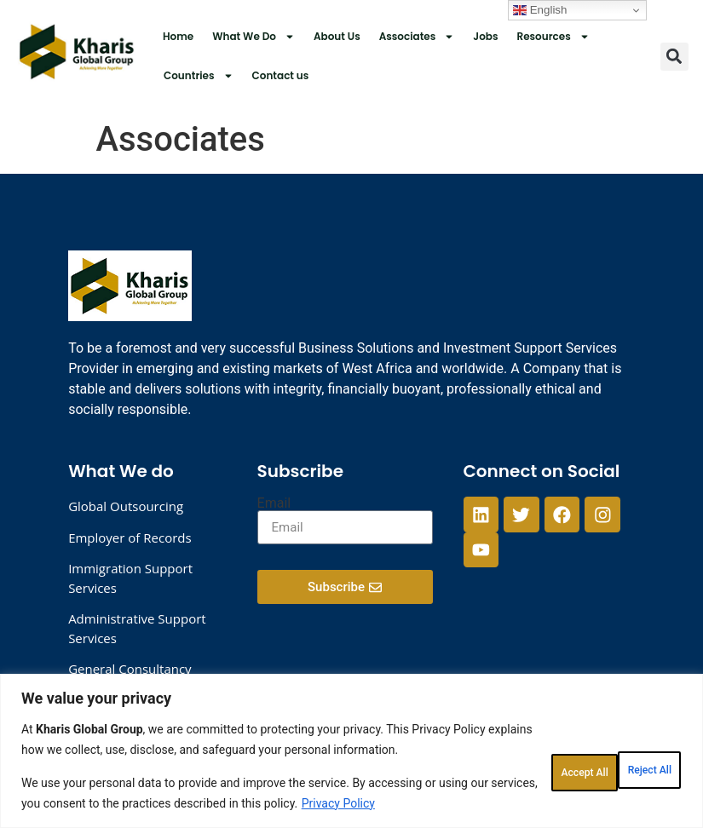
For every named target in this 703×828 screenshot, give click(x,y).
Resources (552, 36)
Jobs (485, 36)
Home (178, 36)
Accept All (629, 745)
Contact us (280, 75)
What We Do (253, 36)
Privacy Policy (95, 803)
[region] (351, 730)
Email (274, 503)
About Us (337, 36)
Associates (417, 36)
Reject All (521, 745)
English (540, 10)
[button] (674, 57)
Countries (198, 75)
